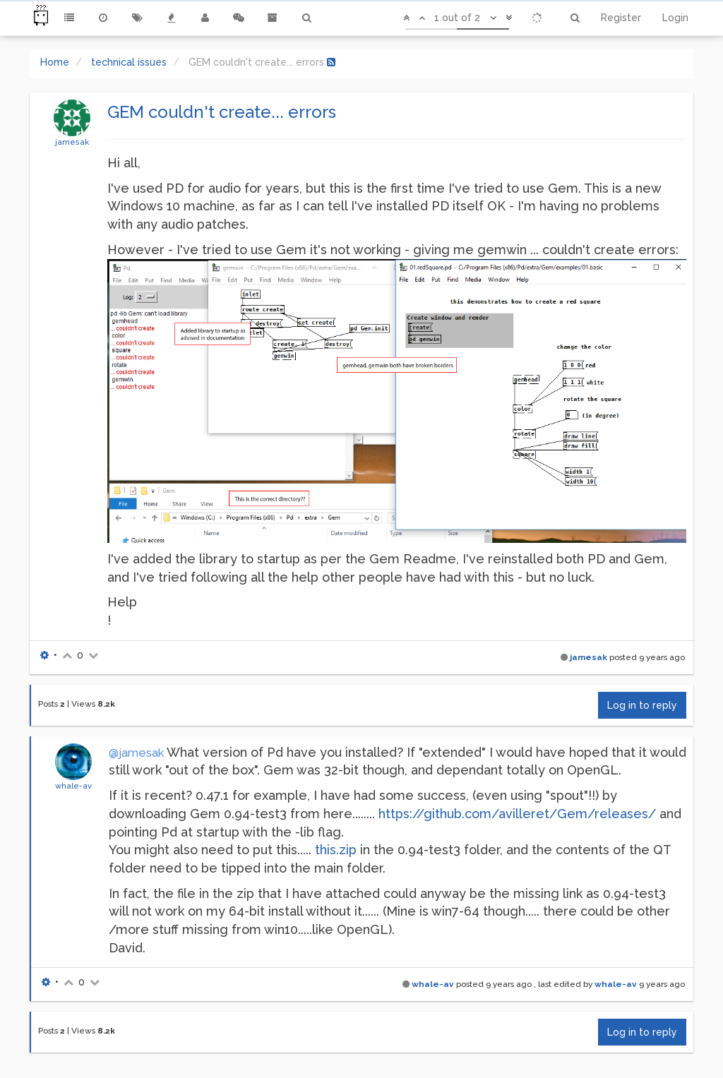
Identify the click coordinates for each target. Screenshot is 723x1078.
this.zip (336, 849)
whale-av (73, 786)
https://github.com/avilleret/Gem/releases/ (517, 813)
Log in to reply (642, 705)
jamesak (72, 142)
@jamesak (136, 753)
